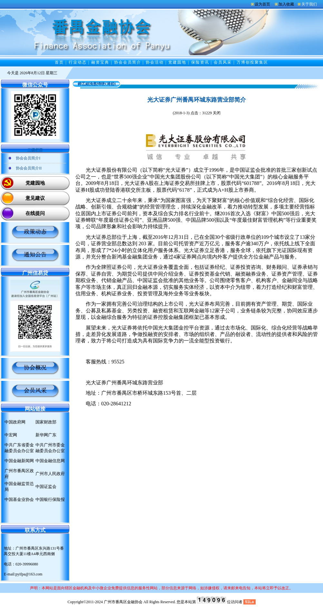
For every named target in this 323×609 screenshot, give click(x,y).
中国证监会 (45, 486)
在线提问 (35, 213)
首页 (59, 62)
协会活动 (155, 62)
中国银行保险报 (50, 499)
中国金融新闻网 (19, 460)
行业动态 (78, 62)
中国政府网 (15, 422)
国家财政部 (45, 422)
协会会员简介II (29, 168)
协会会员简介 (127, 62)
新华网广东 (45, 434)
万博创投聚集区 (252, 62)
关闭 (216, 113)
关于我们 (309, 4)
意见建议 (35, 198)
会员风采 (223, 62)
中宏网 (11, 434)
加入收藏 (286, 4)
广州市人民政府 (50, 473)
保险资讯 (200, 62)
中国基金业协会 (19, 499)
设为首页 (262, 4)
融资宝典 (100, 62)
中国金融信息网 (50, 460)
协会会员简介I (28, 158)
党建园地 (177, 62)
